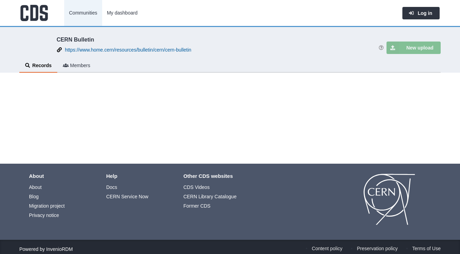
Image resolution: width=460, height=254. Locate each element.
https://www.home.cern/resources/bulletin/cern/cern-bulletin (128, 50)
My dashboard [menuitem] (122, 13)
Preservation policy (377, 248)
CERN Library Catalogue (209, 196)
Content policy (327, 248)
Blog (34, 196)
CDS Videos (196, 187)
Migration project (47, 206)
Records (38, 65)
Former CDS (197, 206)
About (35, 187)
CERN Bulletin (75, 39)
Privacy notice (44, 215)
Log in (420, 13)
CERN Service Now (127, 196)
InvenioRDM (59, 249)
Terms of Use (426, 248)
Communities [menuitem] (83, 13)
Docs (111, 187)
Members (76, 65)
